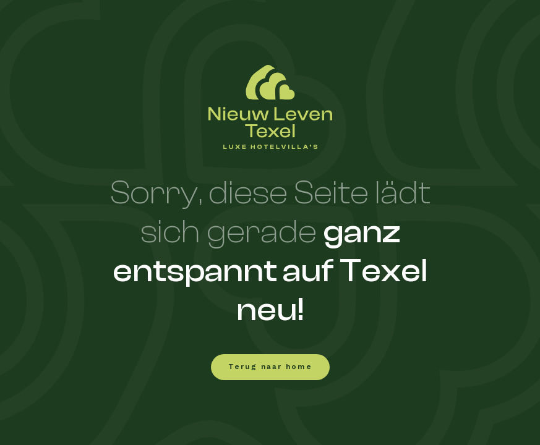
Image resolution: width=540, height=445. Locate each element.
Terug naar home (270, 367)
